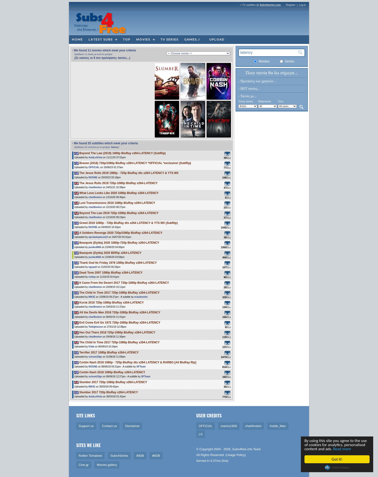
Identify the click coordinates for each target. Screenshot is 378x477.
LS (200, 434)
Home (77, 39)
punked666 (94, 247)
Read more (342, 449)
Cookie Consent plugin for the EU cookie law (337, 467)
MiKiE (91, 297)
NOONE (92, 177)
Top (126, 39)
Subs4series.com (270, 4)
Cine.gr (84, 465)
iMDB (140, 455)
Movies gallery (107, 465)
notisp (92, 277)
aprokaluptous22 (98, 237)
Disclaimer (132, 426)
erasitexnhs (141, 297)
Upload (216, 39)
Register (291, 4)
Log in (302, 4)
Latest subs (100, 39)
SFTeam (141, 366)
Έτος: (281, 101)
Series (287, 61)
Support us (86, 426)
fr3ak (91, 346)
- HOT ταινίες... (249, 88)
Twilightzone (95, 326)
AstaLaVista (95, 157)
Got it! (337, 459)
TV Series (169, 39)
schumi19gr (95, 356)
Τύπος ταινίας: (246, 101)
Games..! (192, 39)
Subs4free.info (242, 449)
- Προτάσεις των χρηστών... (257, 81)
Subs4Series (119, 455)
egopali (92, 267)
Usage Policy (236, 455)
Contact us (109, 426)
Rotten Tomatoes (90, 455)
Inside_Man (278, 426)
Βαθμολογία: (264, 101)
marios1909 (229, 426)
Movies (143, 39)
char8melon (95, 187)
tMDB (156, 455)
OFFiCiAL (94, 167)
